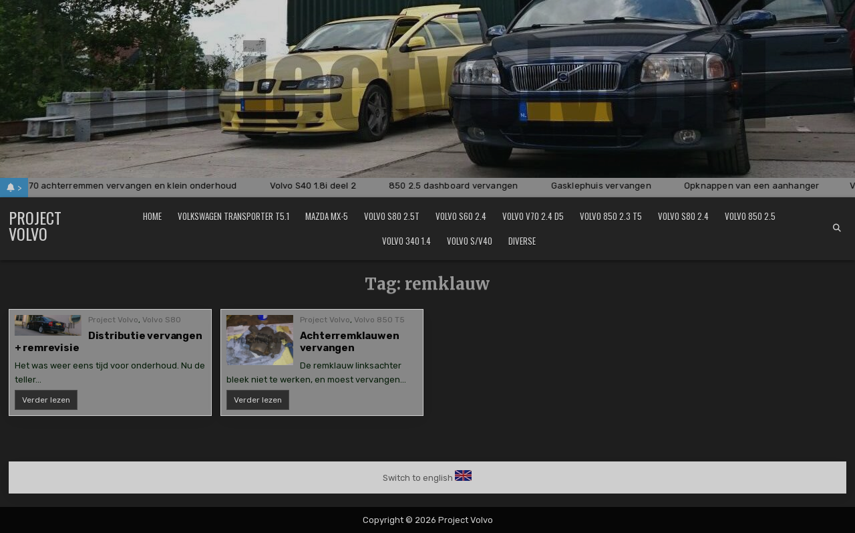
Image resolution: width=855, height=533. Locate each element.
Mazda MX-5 (326, 216)
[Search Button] (837, 228)
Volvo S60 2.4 (461, 216)
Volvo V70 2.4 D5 (533, 216)
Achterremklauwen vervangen (349, 342)
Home (152, 216)
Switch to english (418, 478)
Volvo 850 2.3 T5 (611, 216)
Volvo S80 (161, 319)
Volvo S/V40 (469, 240)
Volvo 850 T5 (379, 319)
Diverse (522, 240)
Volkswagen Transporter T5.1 (233, 216)
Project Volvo (35, 225)
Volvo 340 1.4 (406, 240)
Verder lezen (49, 402)
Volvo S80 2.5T (391, 216)
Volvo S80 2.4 (683, 216)
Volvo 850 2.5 (750, 216)
